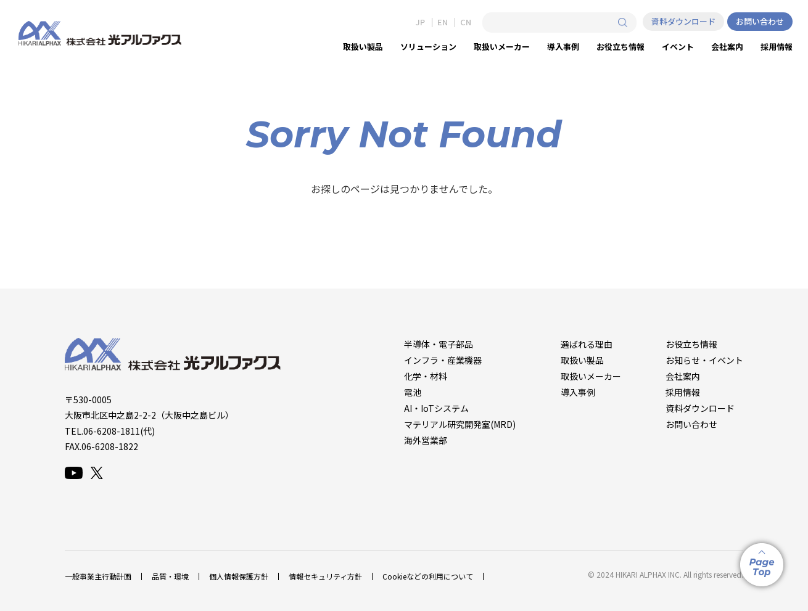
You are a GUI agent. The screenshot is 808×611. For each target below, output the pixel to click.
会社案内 (683, 376)
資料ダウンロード (683, 21)
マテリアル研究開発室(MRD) (460, 424)
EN (442, 22)
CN (465, 22)
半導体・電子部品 (438, 344)
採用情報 (683, 392)
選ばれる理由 (586, 344)
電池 (412, 392)
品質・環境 (170, 576)
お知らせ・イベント (704, 360)
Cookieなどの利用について (427, 576)
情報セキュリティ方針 (325, 576)
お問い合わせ (760, 21)
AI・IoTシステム (436, 408)
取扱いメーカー (591, 376)
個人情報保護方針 (238, 576)
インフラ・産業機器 (443, 360)
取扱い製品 (582, 360)
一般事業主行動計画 (98, 576)
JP (420, 22)
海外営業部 (425, 440)
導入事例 (578, 392)
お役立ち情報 (691, 344)
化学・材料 (425, 376)
